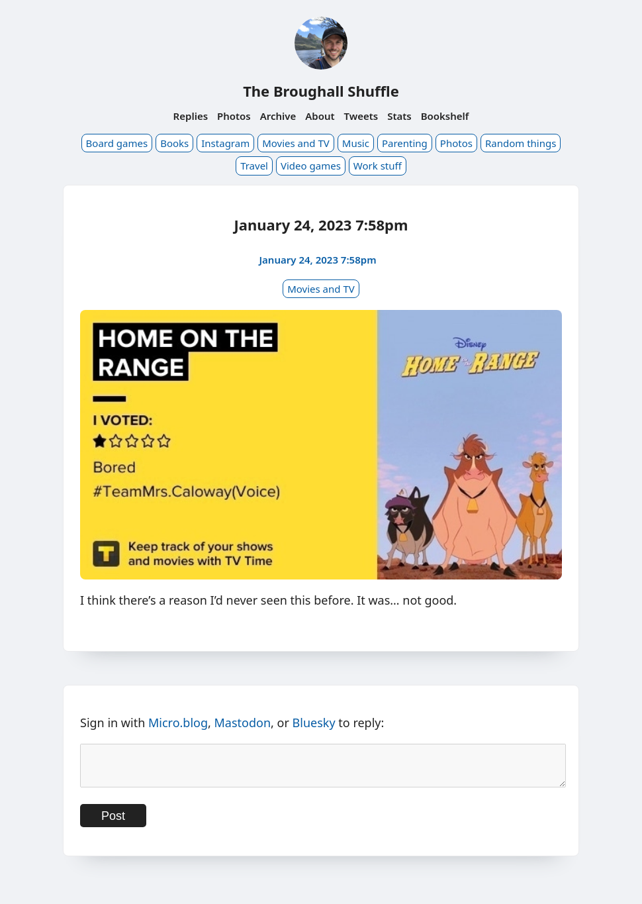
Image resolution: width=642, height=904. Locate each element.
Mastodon (242, 722)
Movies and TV (296, 143)
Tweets (361, 116)
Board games (117, 143)
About (319, 116)
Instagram (225, 143)
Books (174, 143)
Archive (278, 116)
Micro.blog (178, 722)
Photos (234, 116)
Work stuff (377, 165)
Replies (190, 116)
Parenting (405, 143)
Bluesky (314, 722)
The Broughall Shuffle (321, 91)
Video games (311, 165)
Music (355, 143)
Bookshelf (445, 116)
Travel (254, 165)
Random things (520, 143)
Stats (399, 116)
